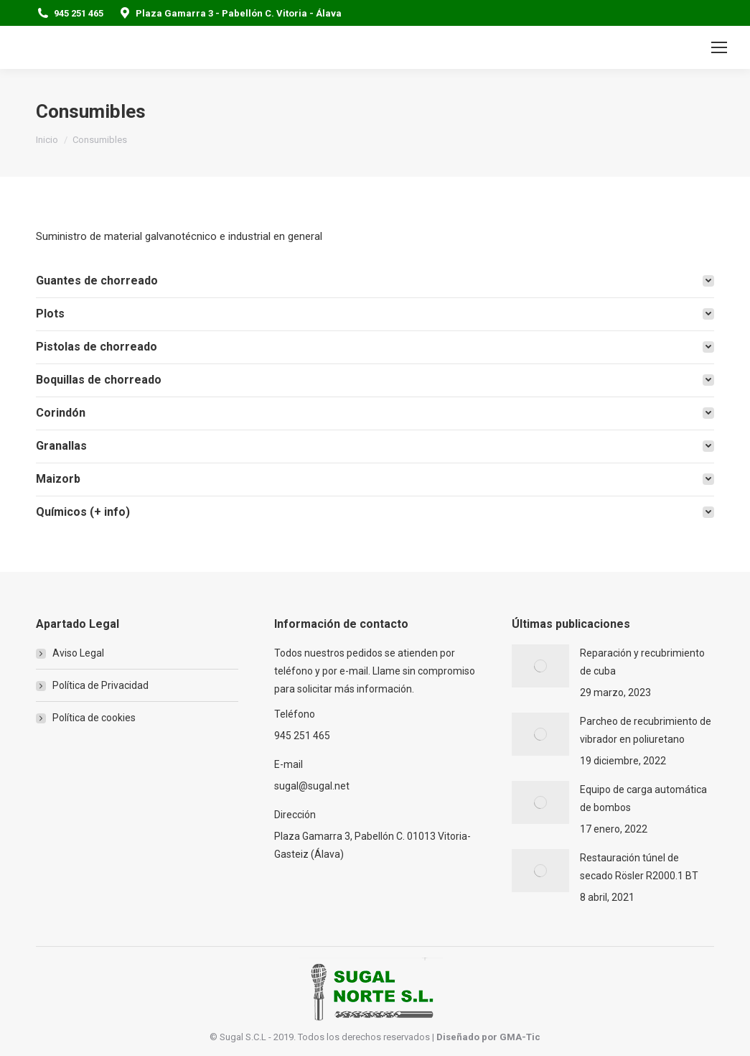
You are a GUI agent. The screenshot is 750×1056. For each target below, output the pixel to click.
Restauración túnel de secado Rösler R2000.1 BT (639, 866)
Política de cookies (94, 717)
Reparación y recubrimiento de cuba (642, 662)
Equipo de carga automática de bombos (643, 798)
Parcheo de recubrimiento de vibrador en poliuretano (645, 730)
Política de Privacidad (100, 685)
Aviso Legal (78, 653)
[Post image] (540, 665)
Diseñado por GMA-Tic (488, 1037)
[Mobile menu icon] (719, 47)
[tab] (375, 281)
